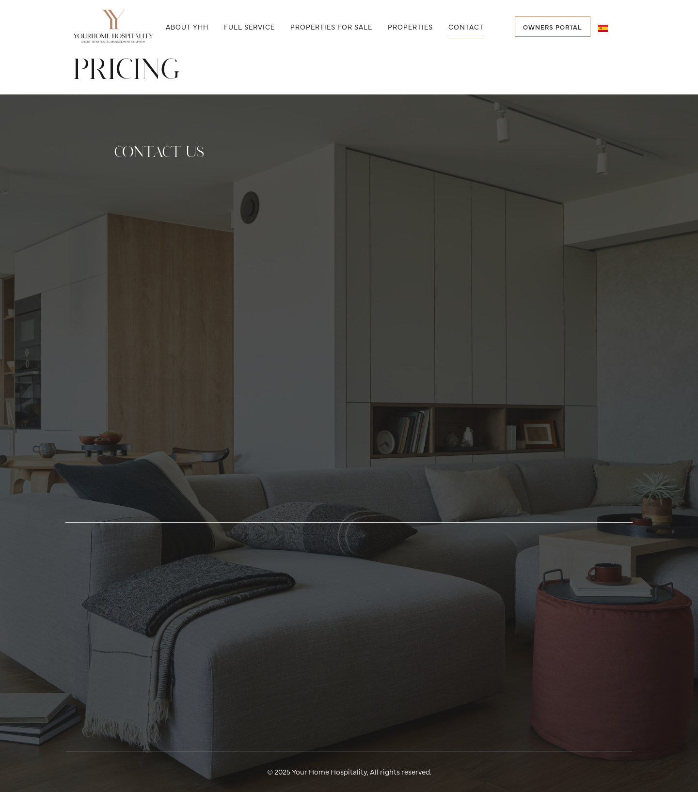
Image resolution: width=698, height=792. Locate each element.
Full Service (249, 26)
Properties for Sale (331, 26)
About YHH (187, 26)
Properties (410, 26)
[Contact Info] (346, 347)
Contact (466, 26)
